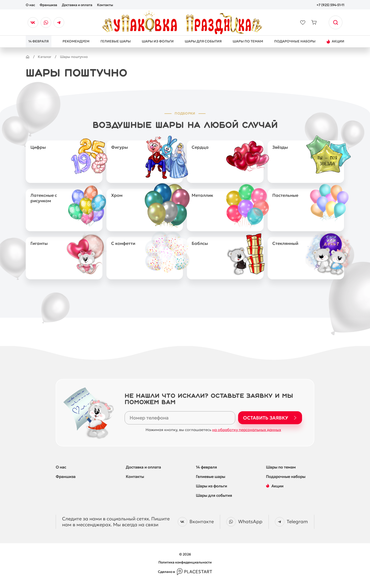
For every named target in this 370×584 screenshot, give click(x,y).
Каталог (45, 57)
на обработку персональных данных (246, 428)
